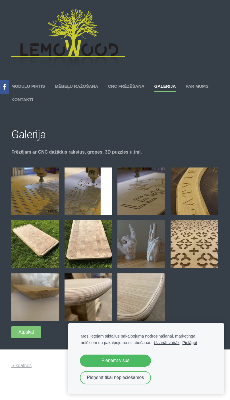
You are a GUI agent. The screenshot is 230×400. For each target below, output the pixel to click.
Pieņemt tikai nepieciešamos (115, 377)
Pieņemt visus (115, 360)
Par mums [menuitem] (197, 86)
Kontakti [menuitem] (22, 99)
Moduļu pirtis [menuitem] (28, 86)
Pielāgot (189, 342)
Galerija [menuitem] (165, 86)
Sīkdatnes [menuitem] (21, 365)
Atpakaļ (26, 332)
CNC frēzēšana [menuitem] (126, 86)
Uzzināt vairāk (166, 342)
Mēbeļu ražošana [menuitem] (76, 86)
